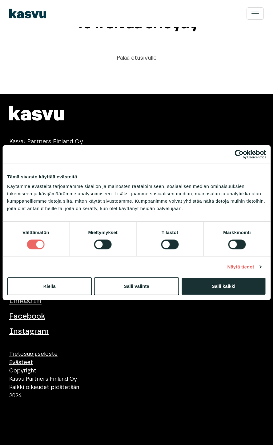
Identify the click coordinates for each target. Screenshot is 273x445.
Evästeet (21, 362)
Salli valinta (136, 286)
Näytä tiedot (240, 266)
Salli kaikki (223, 286)
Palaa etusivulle (137, 58)
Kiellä (49, 286)
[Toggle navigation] (255, 13)
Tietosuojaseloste (33, 354)
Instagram (29, 331)
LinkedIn (25, 301)
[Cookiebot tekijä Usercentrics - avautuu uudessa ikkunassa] (239, 154)
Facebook (27, 316)
